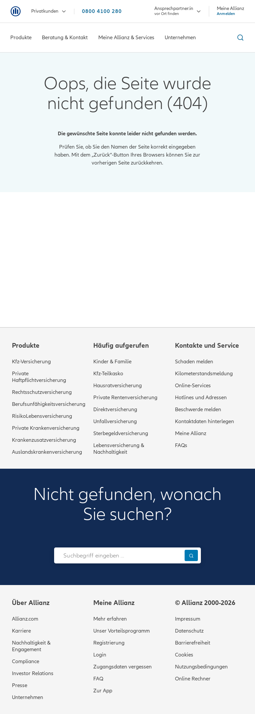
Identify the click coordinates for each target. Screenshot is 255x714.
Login (99, 655)
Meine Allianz (190, 433)
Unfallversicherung (115, 421)
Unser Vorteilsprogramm (121, 631)
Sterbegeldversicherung (120, 433)
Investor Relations (32, 673)
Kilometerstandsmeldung (204, 373)
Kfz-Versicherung (31, 361)
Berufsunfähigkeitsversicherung (48, 404)
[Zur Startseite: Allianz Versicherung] (16, 11)
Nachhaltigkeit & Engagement (31, 646)
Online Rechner (193, 678)
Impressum (187, 619)
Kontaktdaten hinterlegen (204, 421)
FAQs (181, 445)
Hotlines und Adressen (201, 397)
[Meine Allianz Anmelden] (230, 11)
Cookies (184, 655)
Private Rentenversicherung (125, 397)
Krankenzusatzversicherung (44, 440)
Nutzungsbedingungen (201, 666)
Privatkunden (48, 11)
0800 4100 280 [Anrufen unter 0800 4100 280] (102, 11)
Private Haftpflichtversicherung (39, 377)
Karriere (21, 631)
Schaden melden (194, 361)
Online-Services (193, 385)
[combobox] (118, 555)
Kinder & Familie (112, 361)
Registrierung (109, 643)
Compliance (25, 661)
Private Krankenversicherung (45, 428)
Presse (19, 685)
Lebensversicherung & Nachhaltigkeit (118, 448)
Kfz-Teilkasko (108, 373)
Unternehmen (27, 697)
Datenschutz (189, 631)
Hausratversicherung (117, 385)
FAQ (98, 678)
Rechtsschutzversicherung (42, 392)
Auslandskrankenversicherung (47, 452)
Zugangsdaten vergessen (122, 666)
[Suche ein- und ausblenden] (239, 37)
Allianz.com (25, 619)
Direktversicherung (115, 409)
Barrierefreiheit (192, 643)
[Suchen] (191, 555)
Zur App (102, 690)
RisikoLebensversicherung (42, 416)
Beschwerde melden (198, 409)
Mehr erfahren (110, 619)
